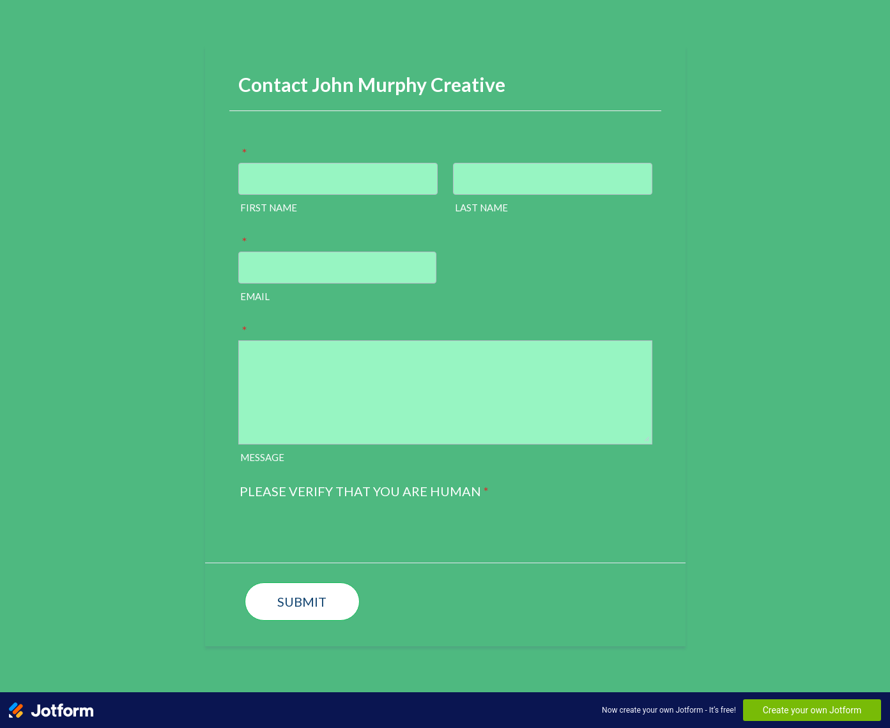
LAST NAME (481, 207)
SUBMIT (301, 601)
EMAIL (255, 296)
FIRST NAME (268, 207)
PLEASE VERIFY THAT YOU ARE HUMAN (364, 491)
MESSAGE (262, 457)
